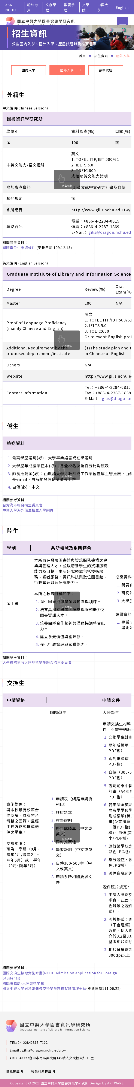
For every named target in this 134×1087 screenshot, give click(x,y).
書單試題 (109, 70)
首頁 (82, 56)
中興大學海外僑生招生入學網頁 (28, 510)
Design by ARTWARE (106, 1083)
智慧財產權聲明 (43, 1071)
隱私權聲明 (14, 1071)
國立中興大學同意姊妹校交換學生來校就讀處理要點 (44, 988)
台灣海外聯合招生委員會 (23, 504)
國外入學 (123, 56)
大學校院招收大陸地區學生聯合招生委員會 (37, 662)
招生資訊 (101, 56)
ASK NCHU (10, 7)
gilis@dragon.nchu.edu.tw (44, 1050)
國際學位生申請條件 (19, 247)
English (122, 7)
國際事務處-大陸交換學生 (23, 983)
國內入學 (32, 70)
